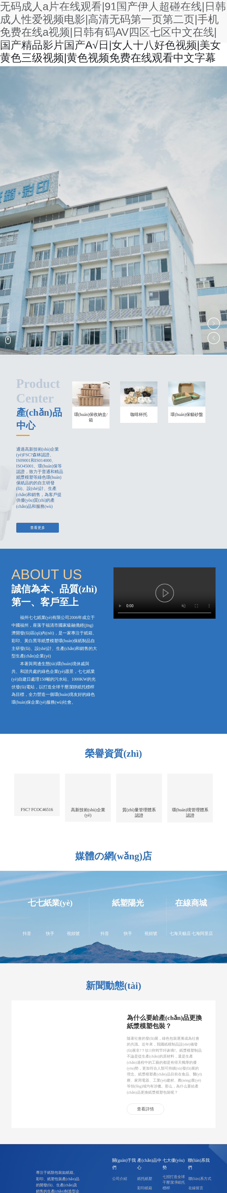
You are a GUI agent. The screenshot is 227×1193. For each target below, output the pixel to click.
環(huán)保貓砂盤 (187, 414)
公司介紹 (119, 1179)
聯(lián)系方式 (199, 1179)
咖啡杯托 (138, 414)
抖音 (27, 933)
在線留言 (195, 1188)
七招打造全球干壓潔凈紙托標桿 (174, 1182)
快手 (50, 933)
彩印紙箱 (144, 1188)
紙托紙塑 (144, 1179)
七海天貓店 (180, 933)
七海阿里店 (202, 933)
